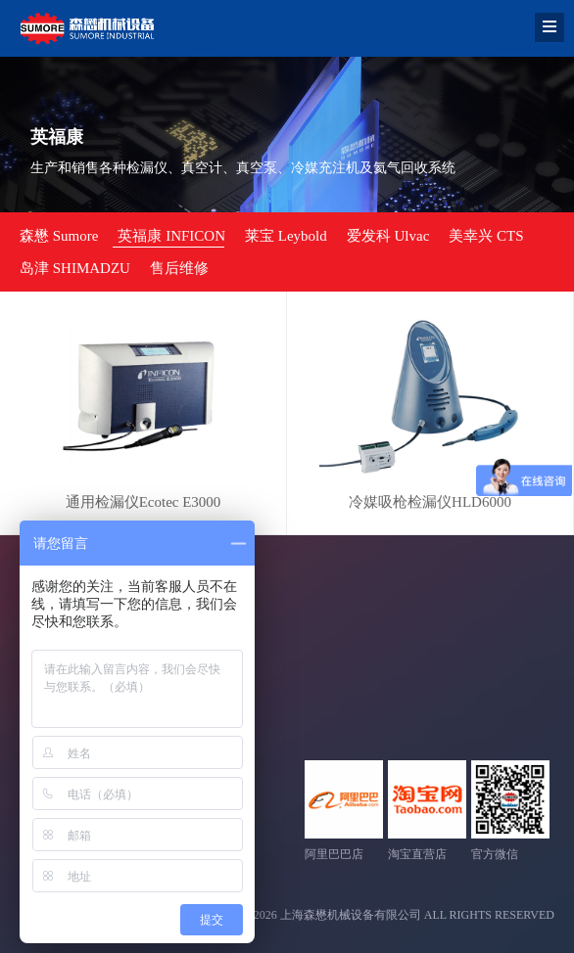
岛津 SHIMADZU (75, 268)
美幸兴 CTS (486, 236)
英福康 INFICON (171, 236)
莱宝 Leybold (286, 236)
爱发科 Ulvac (388, 236)
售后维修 (179, 268)
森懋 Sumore (59, 236)
